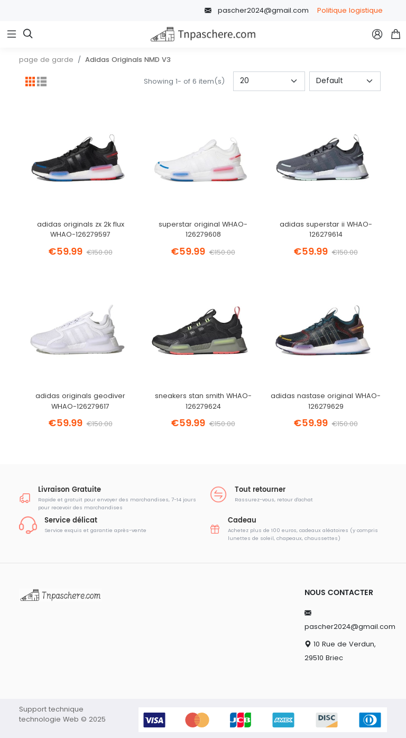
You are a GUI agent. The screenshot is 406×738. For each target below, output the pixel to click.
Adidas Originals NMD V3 (128, 59)
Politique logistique (350, 10)
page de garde (46, 59)
